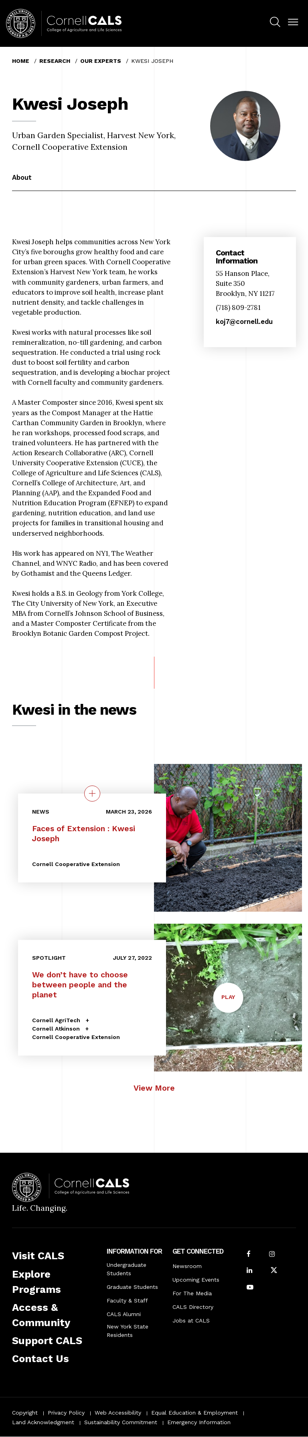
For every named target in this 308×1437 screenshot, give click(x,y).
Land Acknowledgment (43, 1422)
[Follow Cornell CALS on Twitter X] (274, 1271)
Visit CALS (38, 1256)
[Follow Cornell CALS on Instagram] (272, 1255)
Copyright (25, 1412)
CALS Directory (192, 1307)
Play (228, 996)
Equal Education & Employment (194, 1412)
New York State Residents (127, 1330)
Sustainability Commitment (120, 1422)
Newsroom (187, 1266)
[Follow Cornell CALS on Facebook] (249, 1255)
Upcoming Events (195, 1279)
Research (54, 61)
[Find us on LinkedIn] (249, 1271)
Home (20, 61)
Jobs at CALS (191, 1320)
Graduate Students (132, 1287)
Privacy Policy (66, 1412)
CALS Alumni (124, 1314)
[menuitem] (275, 23)
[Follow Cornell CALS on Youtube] (250, 1288)
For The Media (192, 1293)
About (22, 177)
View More (154, 1088)
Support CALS (47, 1341)
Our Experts (100, 61)
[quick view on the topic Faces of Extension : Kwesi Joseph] (92, 793)
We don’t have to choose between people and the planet (80, 984)
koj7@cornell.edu (244, 322)
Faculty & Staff (127, 1300)
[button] (293, 22)
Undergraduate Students (126, 1269)
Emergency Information (199, 1422)
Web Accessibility (118, 1412)
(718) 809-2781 (238, 307)
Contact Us (40, 1359)
